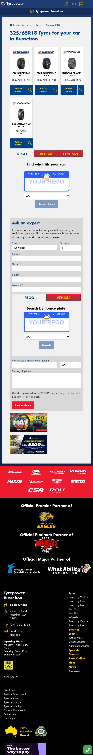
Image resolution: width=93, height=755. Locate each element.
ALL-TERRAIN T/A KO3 (21, 74)
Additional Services (79, 622)
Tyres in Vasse (11, 675)
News (72, 643)
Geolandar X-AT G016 (21, 125)
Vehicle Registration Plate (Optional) (31, 360)
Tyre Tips (73, 590)
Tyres (72, 569)
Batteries (73, 610)
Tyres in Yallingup (13, 679)
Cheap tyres (10, 695)
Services (74, 606)
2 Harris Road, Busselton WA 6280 (19, 591)
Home (14, 25)
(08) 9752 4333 (20, 601)
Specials (74, 626)
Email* (15, 274)
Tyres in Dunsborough (15, 671)
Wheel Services (77, 618)
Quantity (64, 243)
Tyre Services (75, 614)
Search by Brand (77, 581)
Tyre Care (74, 585)
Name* (16, 254)
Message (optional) (22, 371)
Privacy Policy (74, 393)
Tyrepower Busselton (46, 11)
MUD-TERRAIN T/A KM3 (46, 74)
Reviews (74, 647)
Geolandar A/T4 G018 (71, 74)
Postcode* (17, 285)
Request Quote (23, 405)
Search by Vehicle (78, 573)
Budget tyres (10, 691)
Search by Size (77, 577)
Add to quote (18, 89)
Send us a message (16, 609)
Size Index (9, 667)
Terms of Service (25, 396)
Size (14, 243)
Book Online (77, 635)
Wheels (73, 594)
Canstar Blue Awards (15, 687)
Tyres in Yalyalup (12, 683)
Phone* (16, 264)
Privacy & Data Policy (22, 747)
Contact (74, 631)
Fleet (72, 639)
